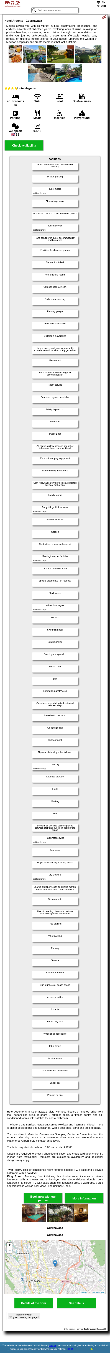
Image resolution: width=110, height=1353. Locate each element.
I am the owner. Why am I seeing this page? (24, 1316)
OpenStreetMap (97, 1292)
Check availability (24, 145)
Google (52, 1345)
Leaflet (84, 1292)
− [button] (9, 1250)
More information (84, 1198)
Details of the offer (33, 1303)
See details (76, 1303)
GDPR (69, 1349)
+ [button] (9, 1245)
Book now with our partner (43, 1198)
